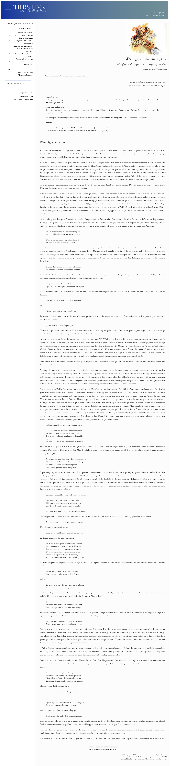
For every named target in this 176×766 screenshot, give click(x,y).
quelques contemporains (23, 46)
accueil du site (109, 749)
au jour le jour (26, 93)
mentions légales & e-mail (158, 755)
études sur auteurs (25, 33)
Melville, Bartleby (25, 75)
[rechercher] (17, 83)
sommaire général (26, 28)
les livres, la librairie (23, 99)
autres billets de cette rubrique (102, 747)
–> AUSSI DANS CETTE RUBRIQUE (154, 69)
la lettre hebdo (26, 96)
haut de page (94, 749)
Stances (49, 102)
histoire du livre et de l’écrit (75, 76)
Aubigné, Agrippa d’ (53, 76)
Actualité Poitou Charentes (77, 128)
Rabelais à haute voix (24, 59)
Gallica (133, 110)
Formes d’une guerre (114, 117)
